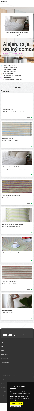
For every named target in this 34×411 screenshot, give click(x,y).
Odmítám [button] (20, 403)
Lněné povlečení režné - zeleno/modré (11, 166)
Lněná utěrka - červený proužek (9, 281)
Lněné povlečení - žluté (7, 109)
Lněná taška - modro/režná (8, 138)
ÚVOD (2, 379)
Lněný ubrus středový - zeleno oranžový (11, 252)
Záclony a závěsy (4, 354)
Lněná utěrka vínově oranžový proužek (11, 195)
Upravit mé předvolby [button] (15, 406)
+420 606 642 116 (5, 362)
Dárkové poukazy (4, 358)
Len (2, 342)
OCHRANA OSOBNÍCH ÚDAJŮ (8, 375)
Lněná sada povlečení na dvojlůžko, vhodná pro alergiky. (17, 34)
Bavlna (2, 350)
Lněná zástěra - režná (7, 310)
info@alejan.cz (4, 368)
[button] (4, 25)
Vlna (2, 346)
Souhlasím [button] (13, 403)
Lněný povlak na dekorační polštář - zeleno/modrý (13, 224)
